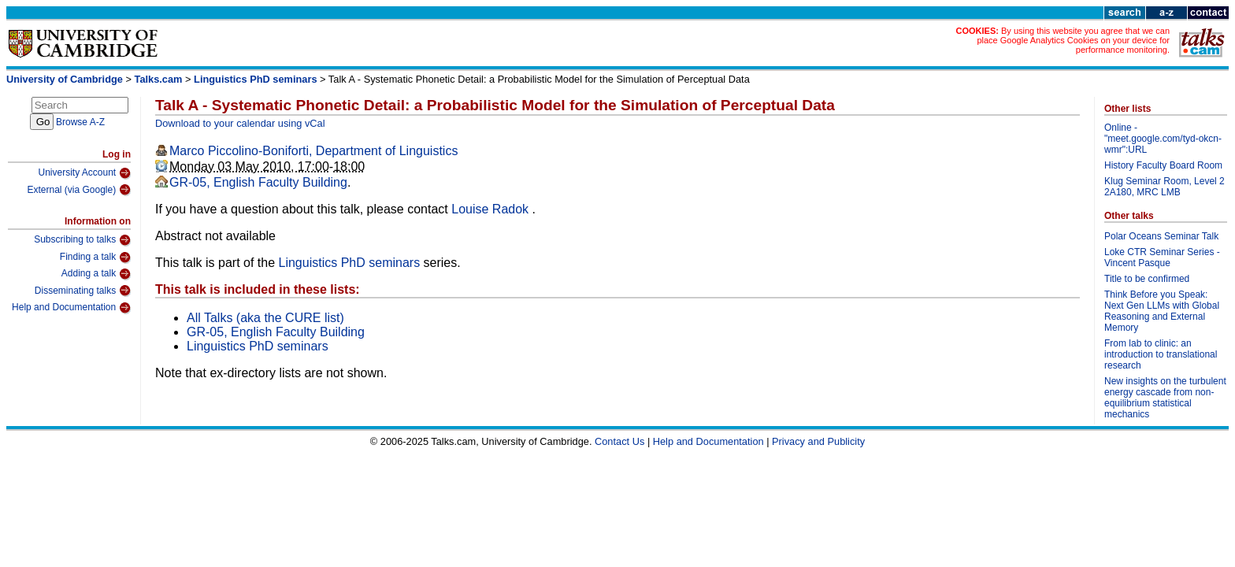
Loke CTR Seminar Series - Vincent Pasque (1162, 257)
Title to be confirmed (1146, 278)
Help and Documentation (71, 308)
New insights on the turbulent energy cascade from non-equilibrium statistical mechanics (1165, 398)
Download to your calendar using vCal (240, 123)
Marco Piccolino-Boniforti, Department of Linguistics (313, 151)
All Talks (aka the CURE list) (265, 317)
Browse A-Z (80, 122)
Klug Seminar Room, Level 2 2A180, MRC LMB (1164, 187)
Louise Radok (491, 209)
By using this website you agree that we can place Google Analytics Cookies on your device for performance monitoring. (1073, 40)
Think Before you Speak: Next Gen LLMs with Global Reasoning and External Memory (1161, 311)
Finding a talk (95, 257)
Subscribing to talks (82, 240)
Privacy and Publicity (818, 441)
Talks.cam (159, 79)
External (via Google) (79, 189)
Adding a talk (96, 274)
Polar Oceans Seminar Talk (1161, 236)
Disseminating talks (83, 290)
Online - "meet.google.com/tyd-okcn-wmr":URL (1163, 138)
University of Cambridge (64, 79)
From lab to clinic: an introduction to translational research (1160, 354)
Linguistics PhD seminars (255, 79)
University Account (84, 173)
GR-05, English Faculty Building (258, 182)
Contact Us (619, 441)
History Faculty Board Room (1163, 165)
